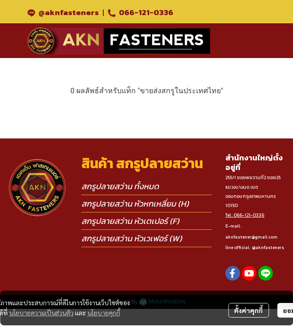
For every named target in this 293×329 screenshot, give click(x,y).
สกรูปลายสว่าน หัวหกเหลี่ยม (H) (135, 203)
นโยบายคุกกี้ (103, 312)
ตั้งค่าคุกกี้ (248, 310)
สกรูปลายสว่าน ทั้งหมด (120, 186)
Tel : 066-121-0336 (244, 215)
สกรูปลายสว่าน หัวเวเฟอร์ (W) (131, 238)
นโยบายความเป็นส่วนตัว (41, 312)
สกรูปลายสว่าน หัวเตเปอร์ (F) (130, 221)
